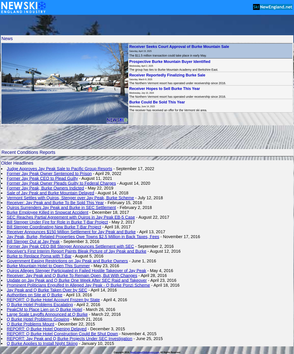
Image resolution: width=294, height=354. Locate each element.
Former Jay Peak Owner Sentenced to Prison (49, 173)
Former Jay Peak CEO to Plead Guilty (42, 178)
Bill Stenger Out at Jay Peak (33, 241)
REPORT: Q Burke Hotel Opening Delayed (47, 329)
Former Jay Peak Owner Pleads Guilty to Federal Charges (61, 183)
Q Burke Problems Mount (30, 324)
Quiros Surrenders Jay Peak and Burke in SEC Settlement (61, 207)
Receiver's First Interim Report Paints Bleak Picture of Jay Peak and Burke (76, 251)
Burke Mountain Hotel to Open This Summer (48, 265)
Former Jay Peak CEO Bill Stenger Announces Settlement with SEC (70, 246)
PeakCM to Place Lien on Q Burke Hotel (44, 309)
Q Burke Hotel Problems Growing (38, 319)
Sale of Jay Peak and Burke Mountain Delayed (50, 193)
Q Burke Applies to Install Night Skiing (42, 343)
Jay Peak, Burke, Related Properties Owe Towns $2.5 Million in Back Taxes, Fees (83, 236)
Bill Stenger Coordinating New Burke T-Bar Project (54, 227)
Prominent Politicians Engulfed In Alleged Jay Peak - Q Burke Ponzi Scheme (78, 285)
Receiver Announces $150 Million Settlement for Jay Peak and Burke (71, 231)
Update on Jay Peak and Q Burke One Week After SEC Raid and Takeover (77, 280)
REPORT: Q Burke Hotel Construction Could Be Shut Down (62, 333)
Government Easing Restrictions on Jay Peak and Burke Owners (67, 261)
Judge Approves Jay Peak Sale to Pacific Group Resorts (59, 168)
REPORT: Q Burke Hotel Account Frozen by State (53, 299)
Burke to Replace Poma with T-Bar (39, 256)
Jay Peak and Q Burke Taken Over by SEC (47, 290)
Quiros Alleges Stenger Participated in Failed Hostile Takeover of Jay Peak (76, 270)
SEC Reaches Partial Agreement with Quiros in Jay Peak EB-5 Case (71, 217)
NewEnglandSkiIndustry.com (144, 352)
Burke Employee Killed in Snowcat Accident (47, 212)
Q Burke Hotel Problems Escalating (40, 304)
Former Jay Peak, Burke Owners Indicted (45, 188)
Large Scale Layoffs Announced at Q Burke (47, 314)
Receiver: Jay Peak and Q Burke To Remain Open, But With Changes (72, 275)
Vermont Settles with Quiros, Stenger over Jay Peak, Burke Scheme (70, 197)
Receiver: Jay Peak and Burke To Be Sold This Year (55, 202)
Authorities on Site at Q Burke (34, 295)
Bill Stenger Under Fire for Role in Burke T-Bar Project (57, 222)
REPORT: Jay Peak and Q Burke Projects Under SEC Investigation (69, 338)
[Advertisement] (147, 24)
